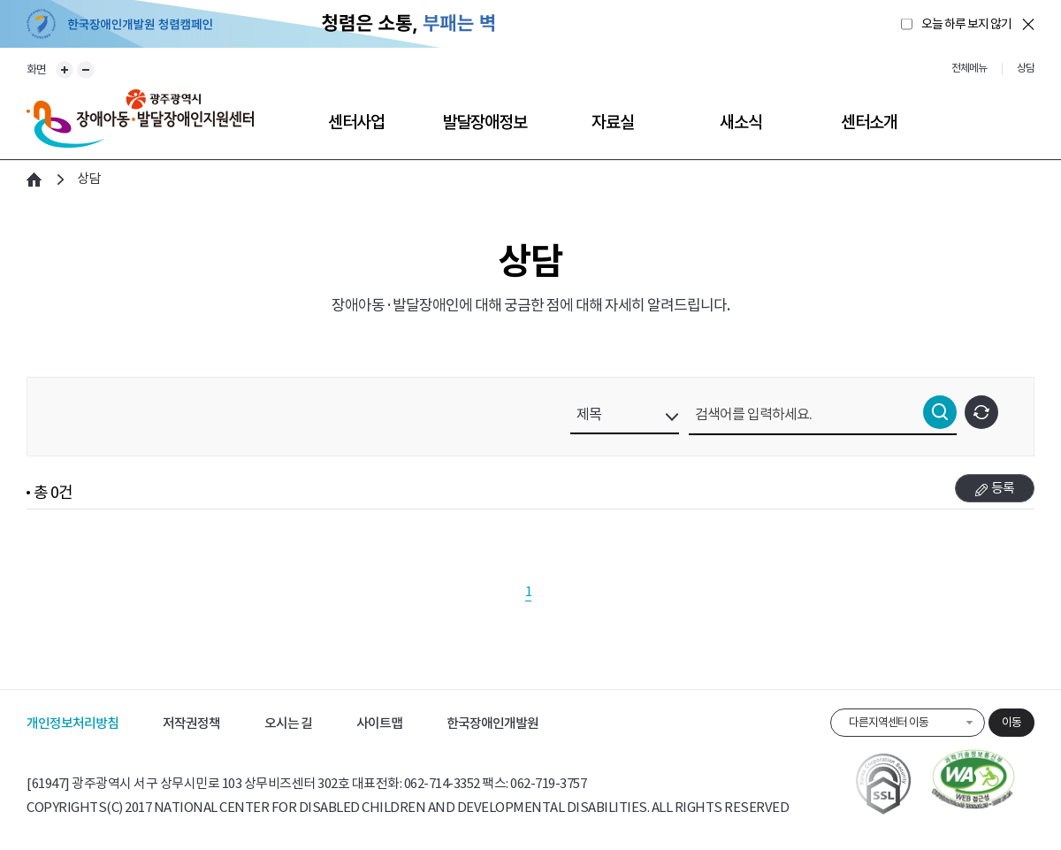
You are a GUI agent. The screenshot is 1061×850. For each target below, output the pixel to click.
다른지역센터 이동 (888, 722)
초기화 (981, 412)
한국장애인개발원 (492, 723)
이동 (1011, 722)
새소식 (741, 122)
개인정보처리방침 (72, 723)
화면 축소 (86, 70)
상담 (88, 178)
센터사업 (356, 122)
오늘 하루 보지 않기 (966, 24)
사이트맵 (379, 723)
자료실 (613, 122)
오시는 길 (288, 723)
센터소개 (869, 122)
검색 (940, 412)
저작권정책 (191, 723)
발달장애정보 (484, 122)
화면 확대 (64, 70)
